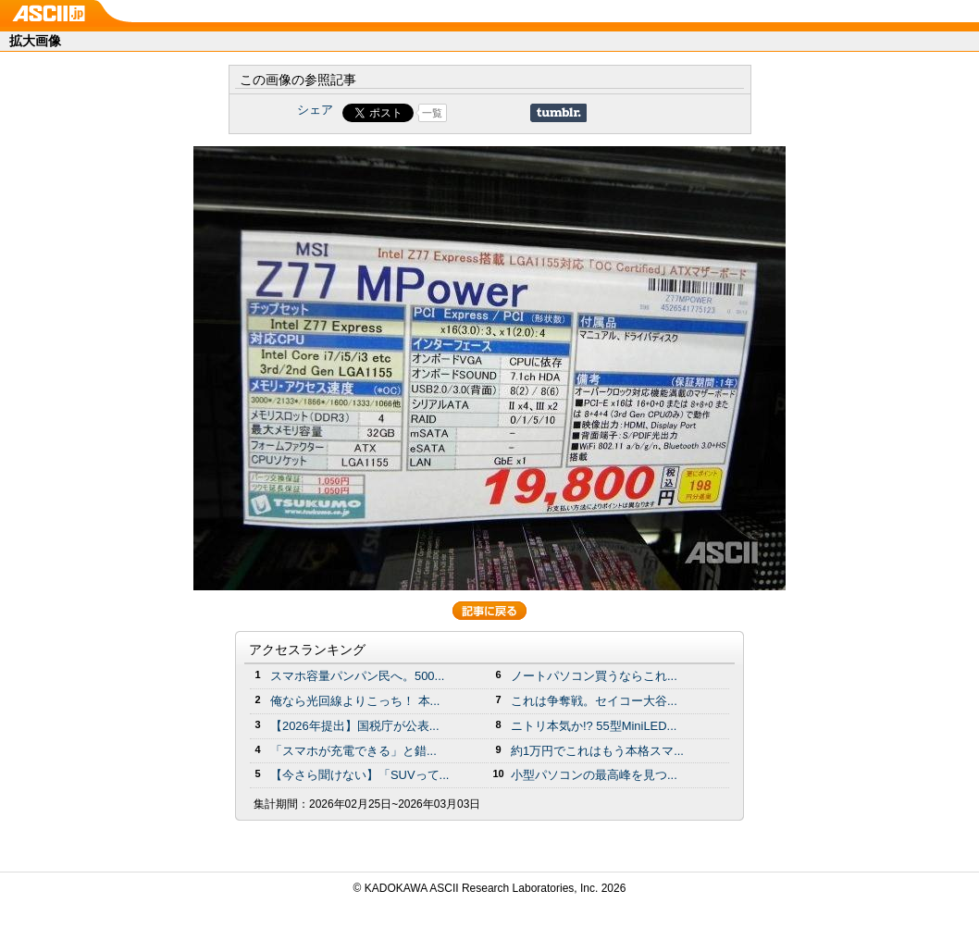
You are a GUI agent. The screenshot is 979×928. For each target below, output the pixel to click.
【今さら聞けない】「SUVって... (359, 775)
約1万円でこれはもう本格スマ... (597, 751)
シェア (315, 110)
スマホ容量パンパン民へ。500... (357, 676)
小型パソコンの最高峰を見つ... (594, 775)
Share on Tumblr (558, 113)
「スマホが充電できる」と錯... (353, 751)
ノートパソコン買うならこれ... (594, 676)
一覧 (432, 112)
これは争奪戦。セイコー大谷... (594, 701)
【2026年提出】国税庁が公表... (355, 726)
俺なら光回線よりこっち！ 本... (355, 701)
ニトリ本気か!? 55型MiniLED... (593, 726)
